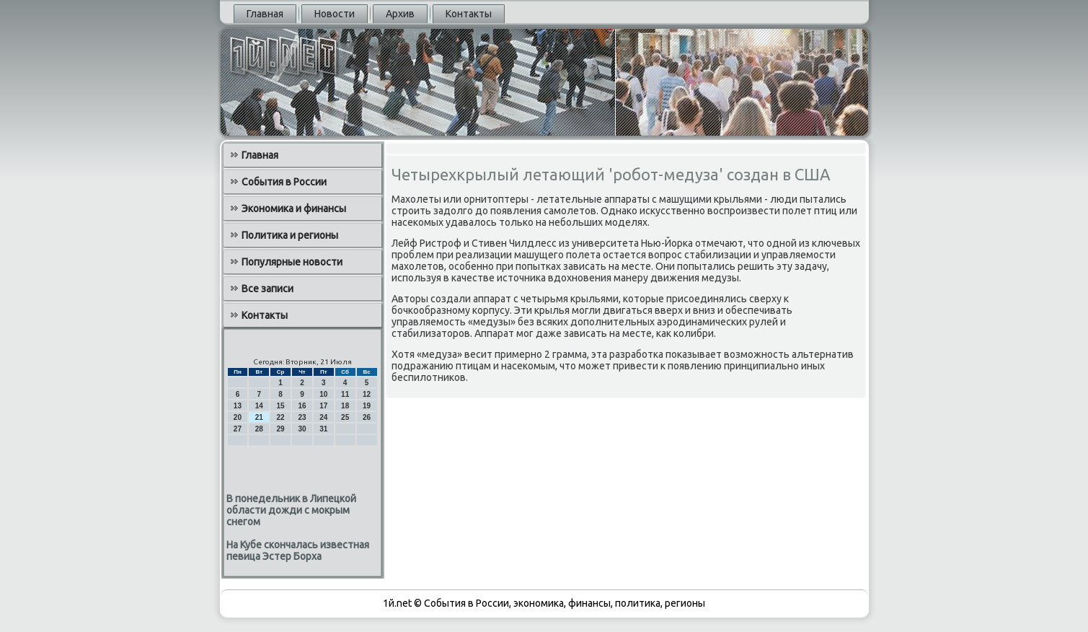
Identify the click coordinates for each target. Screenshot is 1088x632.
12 (367, 394)
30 (302, 429)
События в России (284, 182)
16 (302, 406)
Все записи (267, 288)
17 (323, 406)
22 (281, 417)
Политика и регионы (290, 235)
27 (238, 429)
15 (281, 406)
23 (302, 417)
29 (281, 429)
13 (238, 406)
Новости (334, 13)
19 (367, 406)
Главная (265, 13)
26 (367, 417)
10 (323, 394)
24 (323, 417)
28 (259, 429)
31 (323, 429)
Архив (400, 13)
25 (345, 417)
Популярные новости (292, 262)
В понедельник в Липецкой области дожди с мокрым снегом (291, 510)
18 (345, 406)
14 (259, 406)
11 (345, 394)
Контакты (469, 13)
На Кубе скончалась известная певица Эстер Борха (297, 550)
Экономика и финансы (294, 208)
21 (259, 417)
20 (238, 417)
